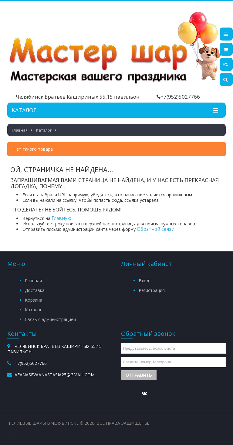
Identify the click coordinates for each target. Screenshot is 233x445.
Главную (61, 218)
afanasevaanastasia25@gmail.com (55, 375)
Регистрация (152, 290)
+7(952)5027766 (180, 96)
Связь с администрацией (50, 319)
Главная (33, 280)
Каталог (33, 309)
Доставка (35, 290)
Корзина (33, 300)
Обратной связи (155, 229)
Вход (144, 280)
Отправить (139, 375)
